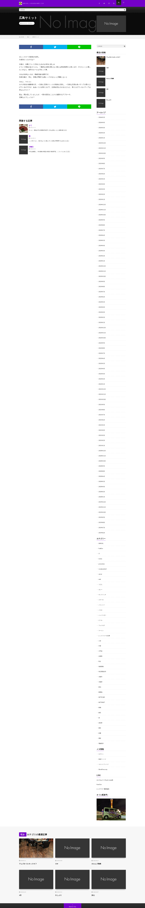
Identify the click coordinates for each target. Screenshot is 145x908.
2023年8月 (102, 284)
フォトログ (102, 618)
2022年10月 (102, 334)
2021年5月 (102, 420)
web (100, 572)
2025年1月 (102, 198)
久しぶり (108, 100)
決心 (93, 885)
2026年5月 (102, 117)
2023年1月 (102, 319)
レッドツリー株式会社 (103, 779)
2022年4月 (102, 365)
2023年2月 (102, 314)
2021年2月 (102, 435)
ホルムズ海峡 (110, 78)
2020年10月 (102, 455)
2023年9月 (102, 279)
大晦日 (31, 147)
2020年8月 (102, 466)
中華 (100, 638)
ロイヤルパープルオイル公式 (105, 770)
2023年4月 (102, 304)
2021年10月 (102, 395)
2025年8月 (102, 163)
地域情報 (101, 658)
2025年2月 (102, 193)
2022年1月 (102, 380)
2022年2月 (102, 375)
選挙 (100, 729)
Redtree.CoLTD (35, 903)
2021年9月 (102, 400)
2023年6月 (102, 294)
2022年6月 (102, 354)
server (100, 567)
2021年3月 (102, 430)
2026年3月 (102, 127)
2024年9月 (102, 218)
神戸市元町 (102, 688)
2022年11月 (102, 329)
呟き (31, 23)
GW (107, 68)
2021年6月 (102, 415)
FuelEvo (101, 542)
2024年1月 (102, 259)
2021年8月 (102, 405)
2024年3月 (102, 248)
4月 (107, 89)
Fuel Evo (99, 775)
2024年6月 (102, 233)
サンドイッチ (103, 587)
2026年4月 (102, 122)
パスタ (101, 602)
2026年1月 (102, 137)
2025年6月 (102, 173)
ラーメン (101, 623)
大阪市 (101, 668)
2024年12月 (102, 203)
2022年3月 (102, 370)
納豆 (100, 703)
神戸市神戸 (102, 693)
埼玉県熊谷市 (103, 663)
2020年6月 (102, 471)
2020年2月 (102, 486)
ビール (101, 613)
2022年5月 (102, 360)
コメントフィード (104, 754)
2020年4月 (102, 481)
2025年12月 (102, 142)
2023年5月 (102, 299)
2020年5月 (102, 476)
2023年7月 (102, 289)
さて (30, 125)
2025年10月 (102, 152)
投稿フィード (103, 749)
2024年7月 (102, 228)
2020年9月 (102, 461)
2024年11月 (102, 208)
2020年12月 (102, 445)
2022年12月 (102, 324)
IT (99, 547)
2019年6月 (102, 526)
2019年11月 (102, 501)
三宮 (100, 633)
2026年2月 (102, 132)
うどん (101, 577)
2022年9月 (102, 339)
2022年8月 (102, 344)
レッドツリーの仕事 (105, 628)
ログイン (101, 744)
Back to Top (72, 897)
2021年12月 (102, 385)
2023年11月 (102, 269)
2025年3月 (102, 188)
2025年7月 (102, 168)
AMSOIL (101, 537)
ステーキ (101, 592)
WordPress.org (103, 759)
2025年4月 (102, 183)
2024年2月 (102, 253)
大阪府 (101, 673)
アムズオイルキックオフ (113, 57)
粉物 (100, 698)
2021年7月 (102, 410)
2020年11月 (102, 450)
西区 (100, 719)
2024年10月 (102, 213)
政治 (100, 678)
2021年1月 (102, 440)
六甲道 (101, 643)
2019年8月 (102, 516)
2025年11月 (102, 147)
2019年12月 (102, 496)
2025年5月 (102, 178)
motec (100, 552)
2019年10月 (102, 506)
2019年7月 (102, 521)
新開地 (101, 683)
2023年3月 (102, 309)
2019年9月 (102, 511)
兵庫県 (101, 648)
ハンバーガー (103, 607)
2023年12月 (102, 264)
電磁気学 (101, 734)
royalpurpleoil (103, 562)
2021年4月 (102, 425)
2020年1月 (102, 491)
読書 (100, 724)
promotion (102, 557)
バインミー (102, 597)
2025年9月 (102, 158)
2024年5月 (102, 238)
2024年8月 (102, 223)
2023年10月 (102, 274)
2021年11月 (102, 390)
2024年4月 (102, 243)
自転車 (101, 714)
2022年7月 (102, 349)
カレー (101, 582)
